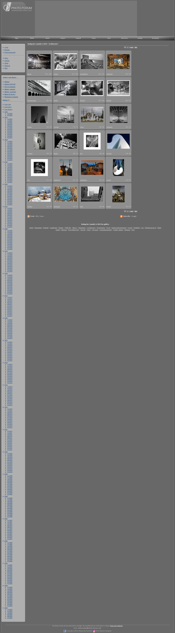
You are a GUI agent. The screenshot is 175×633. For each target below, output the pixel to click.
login (16, 38)
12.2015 (9, 342)
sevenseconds (31, 100)
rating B (78, 38)
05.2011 (9, 443)
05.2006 (9, 554)
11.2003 (9, 611)
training (140, 38)
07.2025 (9, 127)
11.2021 (9, 210)
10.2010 (9, 457)
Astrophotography (106, 230)
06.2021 (9, 218)
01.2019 (9, 271)
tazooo (56, 74)
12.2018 (9, 275)
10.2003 (9, 613)
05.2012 (9, 420)
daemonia (110, 74)
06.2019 (9, 263)
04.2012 (9, 422)
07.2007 (9, 529)
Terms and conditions (116, 626)
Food (108, 228)
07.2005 (9, 573)
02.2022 (9, 202)
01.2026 (9, 115)
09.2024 (9, 146)
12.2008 (9, 498)
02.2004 (9, 604)
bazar (109, 38)
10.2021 (9, 211)
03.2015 (9, 357)
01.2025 (9, 137)
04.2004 (9, 600)
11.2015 (9, 343)
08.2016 (9, 326)
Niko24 (82, 100)
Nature (61, 228)
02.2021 (9, 225)
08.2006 (9, 549)
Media (32, 38)
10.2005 (9, 568)
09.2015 (9, 347)
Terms (6, 63)
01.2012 (9, 427)
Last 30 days (8, 109)
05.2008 (9, 510)
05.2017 (9, 309)
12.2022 (9, 186)
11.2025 (9, 120)
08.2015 (9, 348)
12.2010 (9, 453)
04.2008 (9, 511)
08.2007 (9, 527)
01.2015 (9, 360)
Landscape (53, 228)
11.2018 (9, 277)
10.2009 (9, 479)
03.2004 (9, 602)
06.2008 (9, 508)
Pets (133, 230)
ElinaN (109, 206)
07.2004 (9, 595)
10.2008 (9, 501)
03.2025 (9, 134)
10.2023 (9, 167)
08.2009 (9, 482)
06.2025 (9, 129)
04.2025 (9, 132)
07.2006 (9, 551)
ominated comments (11, 97)
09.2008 (9, 503)
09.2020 (9, 235)
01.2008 (9, 516)
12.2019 (9, 253)
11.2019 (9, 254)
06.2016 (9, 330)
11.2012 (9, 410)
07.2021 (9, 216)
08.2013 (9, 393)
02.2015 (9, 359)
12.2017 (9, 297)
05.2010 (9, 465)
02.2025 (9, 136)
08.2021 (9, 215)
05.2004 (9, 599)
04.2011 (9, 444)
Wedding (137, 228)
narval (29, 74)
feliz (81, 206)
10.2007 (9, 523)
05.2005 (9, 576)
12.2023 (9, 163)
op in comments (9, 87)
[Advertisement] (55, 18)
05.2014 (9, 376)
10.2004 (9, 590)
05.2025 (9, 131)
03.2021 (9, 223)
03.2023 (9, 178)
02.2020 (9, 247)
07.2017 (9, 306)
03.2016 (9, 335)
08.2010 (9, 460)
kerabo (29, 127)
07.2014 (9, 372)
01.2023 (9, 182)
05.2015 (9, 354)
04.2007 (9, 534)
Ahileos (29, 206)
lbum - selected (9, 89)
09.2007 (9, 525)
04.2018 (9, 288)
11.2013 (9, 388)
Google (134, 216)
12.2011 (9, 431)
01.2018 (9, 293)
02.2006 (9, 559)
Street (31, 228)
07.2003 (9, 618)
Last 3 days (7, 107)
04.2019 (9, 266)
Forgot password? (9, 52)
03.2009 (9, 491)
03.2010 (9, 468)
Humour (127, 230)
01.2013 (9, 405)
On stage (95, 230)
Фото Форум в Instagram (103, 631)
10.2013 (9, 390)
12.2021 (9, 208)
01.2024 (9, 160)
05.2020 (9, 242)
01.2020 (9, 249)
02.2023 (9, 180)
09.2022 (9, 191)
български (155, 38)
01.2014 (9, 383)
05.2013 (9, 398)
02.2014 (9, 381)
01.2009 (9, 494)
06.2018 (9, 285)
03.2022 (9, 201)
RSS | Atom (39, 216)
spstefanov (83, 180)
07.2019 (9, 261)
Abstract (64, 230)
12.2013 (9, 386)
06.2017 (9, 307)
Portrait (46, 228)
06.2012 (9, 419)
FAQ (5, 68)
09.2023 (9, 168)
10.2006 (9, 546)
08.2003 (9, 616)
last (136, 47)
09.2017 (9, 302)
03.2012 (9, 424)
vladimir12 (57, 180)
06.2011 (9, 441)
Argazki (56, 127)
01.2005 (9, 583)
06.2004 (9, 597)
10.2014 (9, 367)
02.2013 (9, 403)
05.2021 (9, 220)
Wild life (68, 228)
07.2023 (9, 172)
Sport (89, 230)
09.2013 (9, 391)
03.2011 (9, 446)
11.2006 (9, 544)
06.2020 (9, 240)
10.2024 (9, 144)
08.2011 (9, 438)
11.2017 (9, 299)
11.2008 (9, 499)
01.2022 (9, 204)
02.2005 (9, 582)
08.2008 (9, 505)
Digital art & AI (150, 228)
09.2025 (9, 124)
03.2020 (9, 245)
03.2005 (9, 580)
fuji (81, 153)
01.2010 (9, 472)
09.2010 (9, 458)
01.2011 (9, 449)
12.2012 (9, 409)
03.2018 (9, 290)
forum (94, 38)
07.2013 (9, 395)
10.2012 (9, 412)
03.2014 (9, 379)
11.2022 (9, 187)
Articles (6, 60)
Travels (83, 230)
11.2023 (9, 165)
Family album (118, 230)
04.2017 (9, 311)
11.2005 (9, 566)
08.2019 (9, 259)
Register (7, 50)
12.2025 (9, 119)
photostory (124, 38)
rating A (62, 38)
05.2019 (9, 264)
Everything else (73, 230)
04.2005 (9, 578)
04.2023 (9, 177)
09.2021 (9, 213)
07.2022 (9, 194)
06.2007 (9, 530)
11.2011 (9, 433)
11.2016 (9, 321)
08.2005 (9, 571)
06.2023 (9, 173)
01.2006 (9, 561)
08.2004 (9, 594)
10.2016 (9, 323)
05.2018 (9, 287)
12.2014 (9, 364)
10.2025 (9, 122)
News (6, 58)
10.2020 (9, 234)
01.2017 (9, 316)
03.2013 (9, 401)
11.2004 (9, 589)
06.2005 (9, 575)
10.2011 (9, 434)
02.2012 (9, 425)
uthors (6, 81)
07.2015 (9, 350)
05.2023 (9, 175)
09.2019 (9, 258)
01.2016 (9, 338)
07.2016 (9, 328)
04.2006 (9, 556)
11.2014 (9, 366)
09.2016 (9, 324)
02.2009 (9, 492)
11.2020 (9, 232)
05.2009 (9, 487)
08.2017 (9, 304)
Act (142, 228)
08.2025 (9, 125)
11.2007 (9, 522)
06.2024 (9, 151)
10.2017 (9, 300)
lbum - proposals (10, 92)
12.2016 (9, 319)
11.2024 (9, 143)
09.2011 (9, 436)
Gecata (109, 180)
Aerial (130, 228)
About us (7, 65)
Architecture (91, 228)
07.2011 (9, 439)
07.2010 (9, 462)
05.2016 (9, 331)
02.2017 (9, 314)
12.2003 (9, 609)
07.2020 (9, 239)
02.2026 (9, 113)
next (131, 47)
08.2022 (9, 192)
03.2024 (9, 156)
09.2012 (9, 414)
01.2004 (9, 605)
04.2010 (9, 467)
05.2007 (9, 532)
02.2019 (9, 269)
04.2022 (9, 199)
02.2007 (9, 537)
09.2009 (9, 481)
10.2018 (9, 278)
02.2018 (9, 292)
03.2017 (9, 312)
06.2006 (9, 552)
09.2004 (9, 592)
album (47, 38)
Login (6, 47)
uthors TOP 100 (9, 84)
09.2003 (9, 614)
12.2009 (9, 476)
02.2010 (9, 470)
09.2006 (9, 547)
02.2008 (9, 515)
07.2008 (9, 506)
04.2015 (9, 355)
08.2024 (9, 148)
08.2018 (9, 282)
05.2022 (9, 197)
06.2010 (9, 463)
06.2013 (9, 396)
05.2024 (9, 153)
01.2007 (9, 539)
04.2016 (9, 333)
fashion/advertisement (119, 228)
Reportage (38, 228)
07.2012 (9, 417)
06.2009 (9, 486)
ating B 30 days (9, 94)
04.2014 (9, 377)
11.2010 (9, 455)
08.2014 (9, 371)
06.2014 (9, 374)
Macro (74, 228)
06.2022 (9, 196)
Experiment (101, 228)
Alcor (82, 127)
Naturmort (82, 228)
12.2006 (9, 542)
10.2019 (9, 256)
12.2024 (9, 141)
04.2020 (9, 244)
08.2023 (9, 170)
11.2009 (9, 477)
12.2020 (9, 230)
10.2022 (9, 189)
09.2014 (9, 369)
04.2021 (9, 221)
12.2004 (9, 587)
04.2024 (9, 155)
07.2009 (9, 484)
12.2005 (9, 565)
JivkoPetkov (84, 74)
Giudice (29, 153)
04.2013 (9, 400)
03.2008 (9, 513)
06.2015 (9, 352)
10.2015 (9, 345)
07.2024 (9, 149)
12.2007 (9, 520)
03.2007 (9, 535)
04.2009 (9, 489)
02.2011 (9, 448)
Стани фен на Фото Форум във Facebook (79, 631)
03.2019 (9, 268)
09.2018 (9, 280)
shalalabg (109, 127)
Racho (56, 100)
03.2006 (9, 558)
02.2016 (9, 336)
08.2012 (9, 415)
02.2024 (9, 158)
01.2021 (9, 226)
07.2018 (9, 283)
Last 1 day (7, 104)
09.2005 (9, 570)
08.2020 (9, 237)
